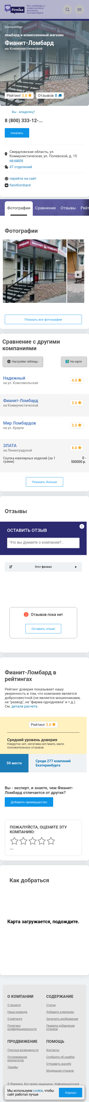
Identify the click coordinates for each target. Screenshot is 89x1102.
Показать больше (44, 482)
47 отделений (20, 167)
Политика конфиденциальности (22, 1027)
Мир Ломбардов (19, 423)
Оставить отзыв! (43, 629)
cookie (38, 1091)
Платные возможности (22, 1050)
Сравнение (45, 208)
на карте (16, 160)
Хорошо (70, 1092)
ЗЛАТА (10, 445)
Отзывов (47, 95)
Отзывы (68, 208)
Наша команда (17, 1012)
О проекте (14, 1005)
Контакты (52, 1050)
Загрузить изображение (62, 1019)
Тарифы (12, 1067)
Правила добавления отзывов (60, 1027)
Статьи (51, 1005)
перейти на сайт (23, 178)
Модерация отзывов (60, 1070)
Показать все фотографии (43, 319)
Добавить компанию (60, 1012)
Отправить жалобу (58, 1064)
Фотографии (18, 208)
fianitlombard (20, 185)
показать (17, 133)
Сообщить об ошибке (60, 1057)
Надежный (14, 378)
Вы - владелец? (23, 112)
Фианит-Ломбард (20, 400)
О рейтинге (14, 1019)
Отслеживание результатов (17, 1058)
